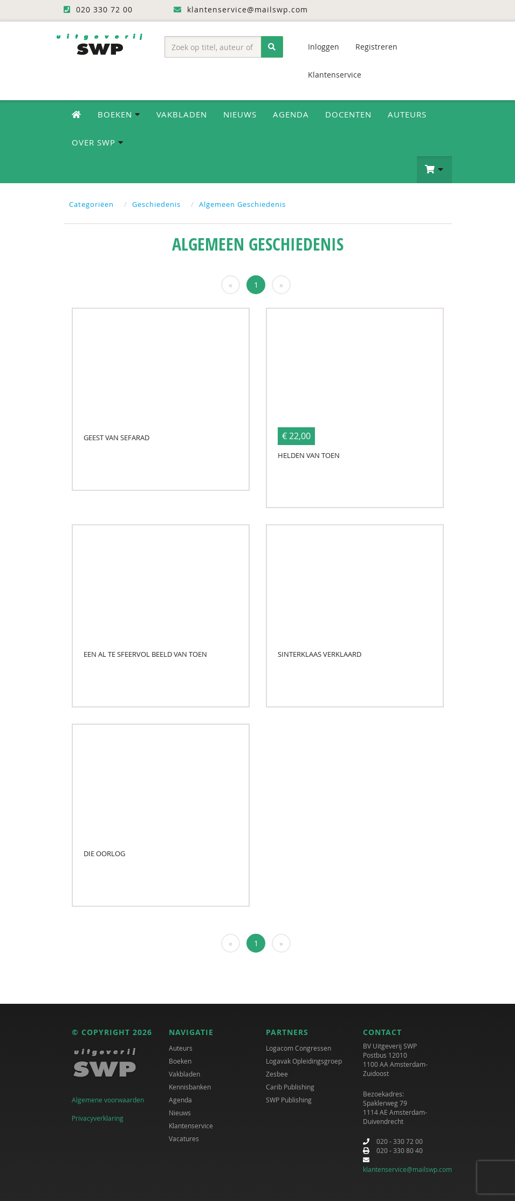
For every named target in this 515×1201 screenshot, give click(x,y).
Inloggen (323, 46)
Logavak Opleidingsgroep (304, 1061)
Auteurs (407, 114)
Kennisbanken (190, 1086)
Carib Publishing (290, 1086)
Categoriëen (91, 204)
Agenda (291, 114)
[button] (434, 169)
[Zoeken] (272, 47)
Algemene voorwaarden (108, 1099)
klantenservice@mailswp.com (407, 1169)
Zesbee (277, 1074)
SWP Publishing (289, 1099)
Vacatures (184, 1138)
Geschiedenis (156, 204)
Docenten (348, 114)
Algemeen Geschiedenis (242, 204)
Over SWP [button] (97, 142)
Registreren (376, 46)
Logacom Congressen (298, 1048)
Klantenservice (334, 75)
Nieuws (240, 114)
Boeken (180, 1061)
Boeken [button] (119, 114)
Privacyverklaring (97, 1118)
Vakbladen (181, 114)
